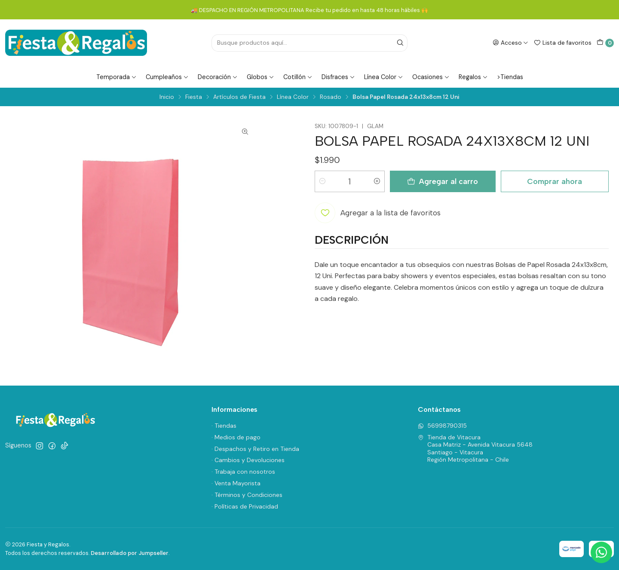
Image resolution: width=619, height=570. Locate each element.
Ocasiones (431, 77)
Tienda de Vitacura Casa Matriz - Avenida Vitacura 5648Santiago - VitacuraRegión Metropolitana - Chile (475, 448)
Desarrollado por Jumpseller (130, 553)
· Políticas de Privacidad (244, 506)
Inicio (166, 97)
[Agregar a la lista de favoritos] (378, 212)
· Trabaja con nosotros (243, 471)
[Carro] (605, 43)
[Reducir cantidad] (322, 181)
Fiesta (193, 97)
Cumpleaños (167, 77)
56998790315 (442, 425)
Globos (260, 77)
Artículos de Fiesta (239, 97)
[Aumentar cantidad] (377, 181)
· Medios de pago (235, 437)
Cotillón (298, 77)
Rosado (330, 97)
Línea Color (383, 77)
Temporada (116, 77)
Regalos (473, 77)
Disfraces (338, 77)
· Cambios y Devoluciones (248, 460)
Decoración (218, 77)
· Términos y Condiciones (246, 495)
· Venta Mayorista (235, 483)
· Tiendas (223, 425)
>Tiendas (510, 77)
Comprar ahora (554, 181)
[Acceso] (510, 42)
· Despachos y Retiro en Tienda (255, 449)
